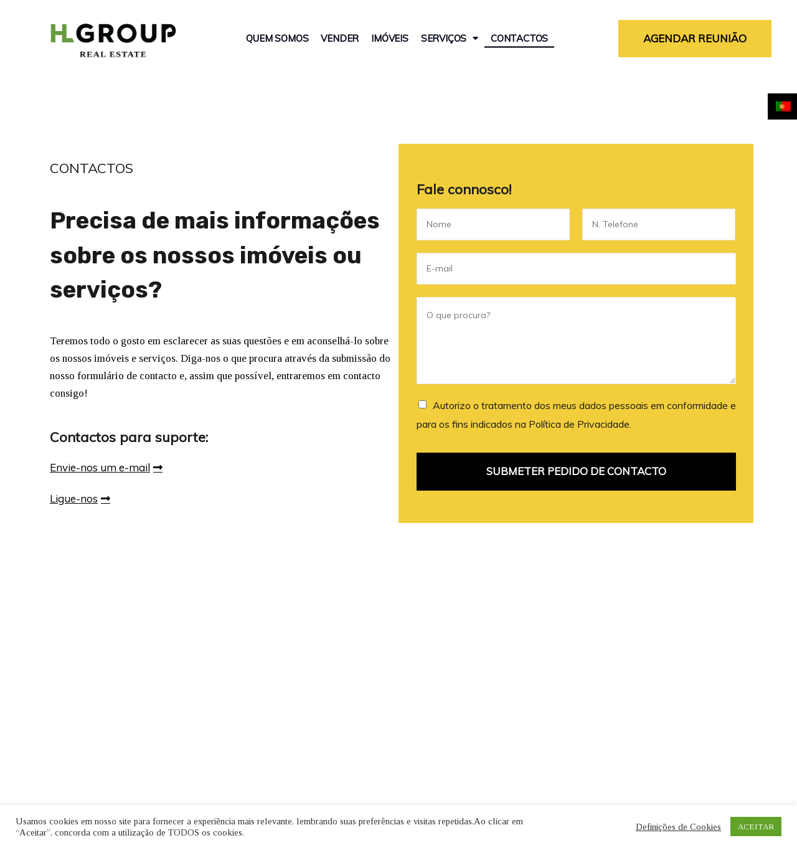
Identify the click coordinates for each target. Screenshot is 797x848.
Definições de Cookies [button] (678, 827)
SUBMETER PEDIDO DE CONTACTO (576, 471)
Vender (340, 38)
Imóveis (389, 38)
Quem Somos (277, 38)
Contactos (519, 38)
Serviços (449, 38)
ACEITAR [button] (756, 826)
